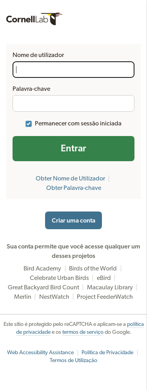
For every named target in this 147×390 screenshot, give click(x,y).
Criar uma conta (73, 220)
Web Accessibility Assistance (40, 352)
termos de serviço (82, 332)
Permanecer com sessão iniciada (78, 123)
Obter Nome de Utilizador (70, 178)
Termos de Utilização (73, 360)
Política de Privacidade (107, 352)
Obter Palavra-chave (73, 188)
